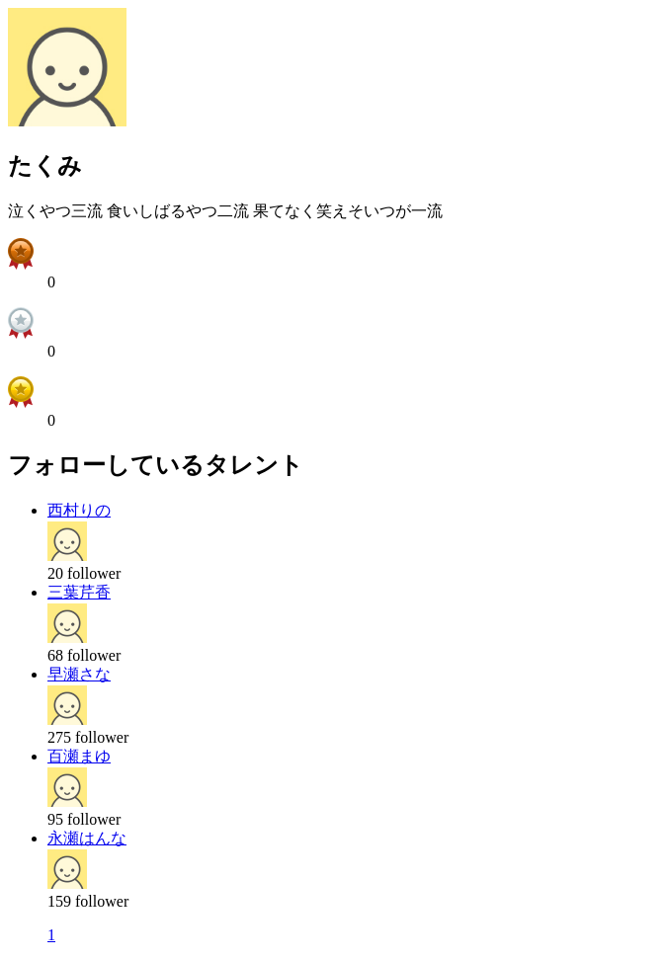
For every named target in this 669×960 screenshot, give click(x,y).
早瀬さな (79, 674)
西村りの (79, 510)
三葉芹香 (79, 592)
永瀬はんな (86, 838)
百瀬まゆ (79, 756)
